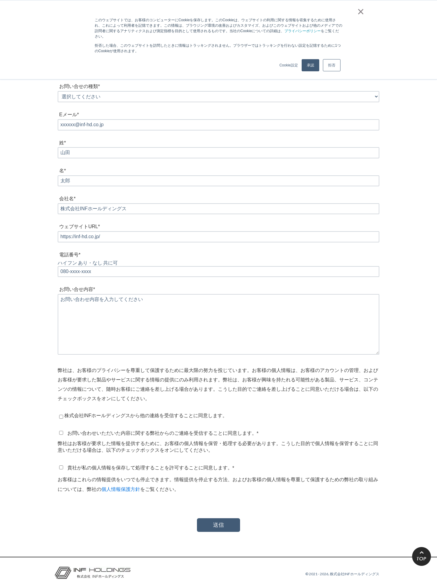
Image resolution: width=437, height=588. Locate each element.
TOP (421, 556)
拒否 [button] (331, 65)
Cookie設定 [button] (288, 65)
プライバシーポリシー (302, 31)
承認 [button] (310, 65)
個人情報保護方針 (120, 489)
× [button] (359, 11)
